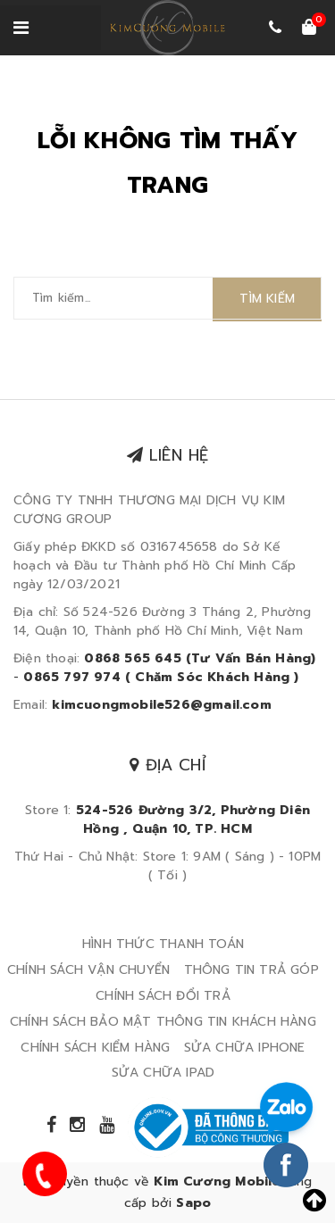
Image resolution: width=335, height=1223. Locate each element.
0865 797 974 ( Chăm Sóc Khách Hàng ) (160, 677)
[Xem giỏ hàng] (309, 28)
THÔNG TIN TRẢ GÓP (251, 970)
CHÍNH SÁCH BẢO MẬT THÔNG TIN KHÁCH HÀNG (163, 1021)
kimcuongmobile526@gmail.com (161, 704)
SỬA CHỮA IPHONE (245, 1047)
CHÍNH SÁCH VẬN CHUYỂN (88, 970)
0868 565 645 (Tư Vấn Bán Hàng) (199, 658)
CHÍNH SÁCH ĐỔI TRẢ (163, 995)
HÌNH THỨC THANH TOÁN (163, 944)
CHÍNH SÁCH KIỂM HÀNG (95, 1047)
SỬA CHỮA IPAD (163, 1072)
